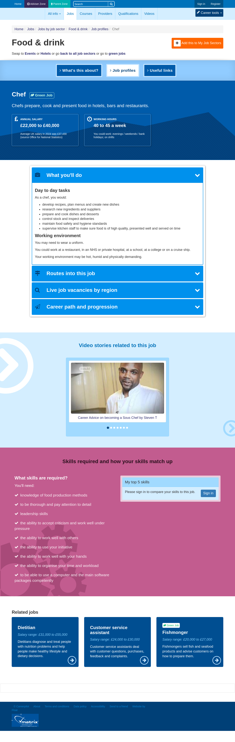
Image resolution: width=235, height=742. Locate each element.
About (36, 706)
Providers (105, 14)
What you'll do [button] (117, 175)
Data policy (80, 706)
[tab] (117, 175)
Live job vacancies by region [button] (117, 290)
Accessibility (98, 706)
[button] (177, 43)
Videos (149, 14)
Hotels (45, 53)
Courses (86, 14)
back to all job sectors (77, 53)
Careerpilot (27, 14)
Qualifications (128, 14)
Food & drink (78, 29)
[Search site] (91, 3)
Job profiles (99, 29)
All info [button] (54, 14)
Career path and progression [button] (117, 307)
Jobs (72, 13)
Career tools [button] (209, 13)
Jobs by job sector (51, 29)
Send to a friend (119, 706)
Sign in (201, 3)
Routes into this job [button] (117, 273)
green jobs (117, 53)
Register (216, 3)
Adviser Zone (36, 3)
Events (30, 53)
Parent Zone (59, 3)
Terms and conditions (57, 706)
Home (17, 3)
